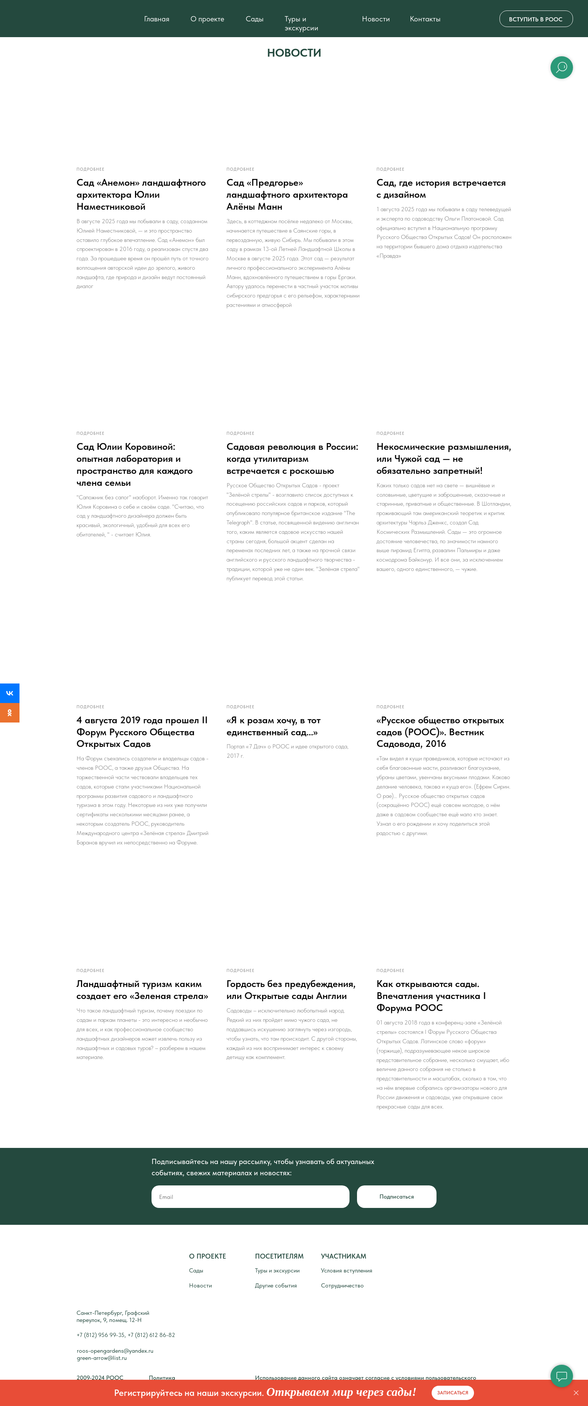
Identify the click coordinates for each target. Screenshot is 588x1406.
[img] (30, 19)
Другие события (276, 1297)
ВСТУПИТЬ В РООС (535, 19)
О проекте (207, 18)
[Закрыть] (576, 1393)
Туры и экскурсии (301, 23)
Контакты (425, 18)
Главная (157, 18)
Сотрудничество (342, 1297)
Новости (376, 18)
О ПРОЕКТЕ (207, 1268)
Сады (255, 18)
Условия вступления (346, 1282)
